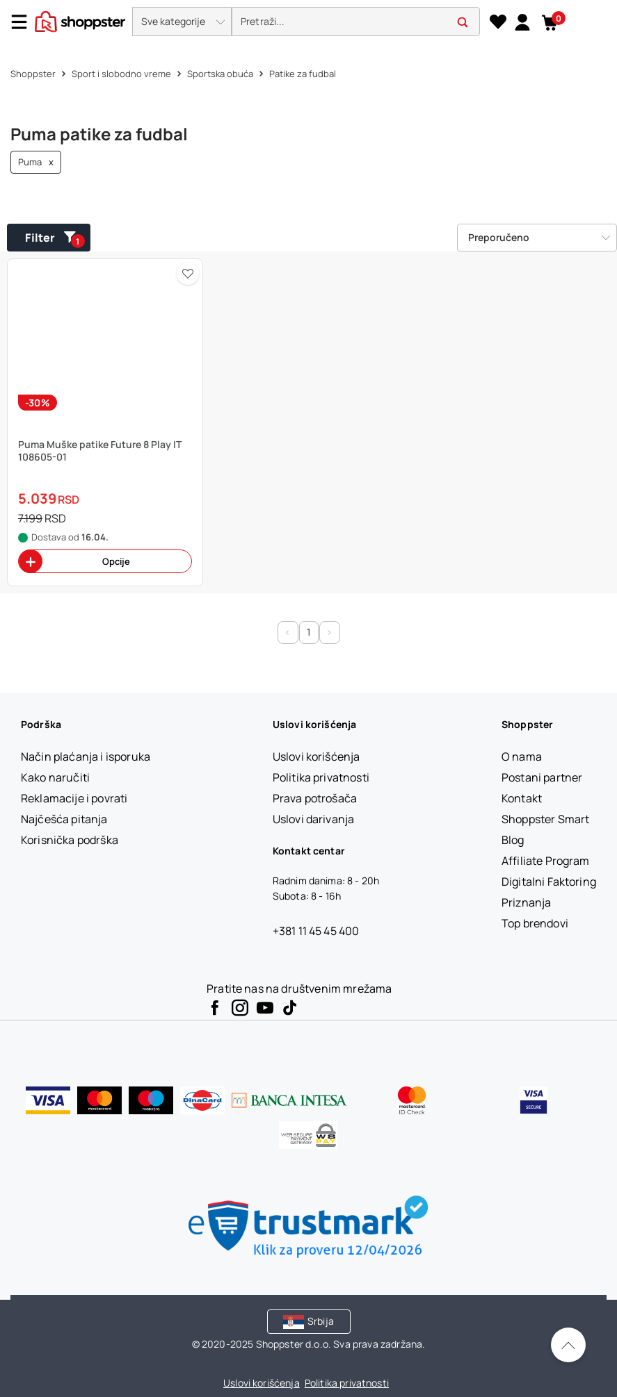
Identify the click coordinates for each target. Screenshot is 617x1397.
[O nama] (522, 756)
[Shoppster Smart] (545, 819)
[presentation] (308, 22)
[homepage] (80, 20)
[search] (356, 22)
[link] (522, 22)
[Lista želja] (497, 22)
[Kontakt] (522, 798)
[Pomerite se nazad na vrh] (568, 1345)
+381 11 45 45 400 (316, 931)
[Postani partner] (542, 777)
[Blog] (513, 840)
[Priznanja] (526, 902)
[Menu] (24, 22)
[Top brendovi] (535, 923)
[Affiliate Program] (546, 860)
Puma (36, 162)
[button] (182, 21)
